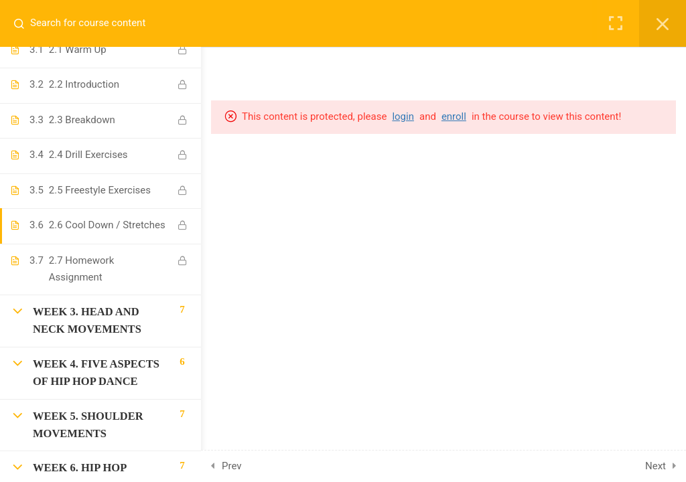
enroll (453, 116)
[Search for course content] (24, 23)
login (403, 116)
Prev (232, 466)
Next (655, 466)
